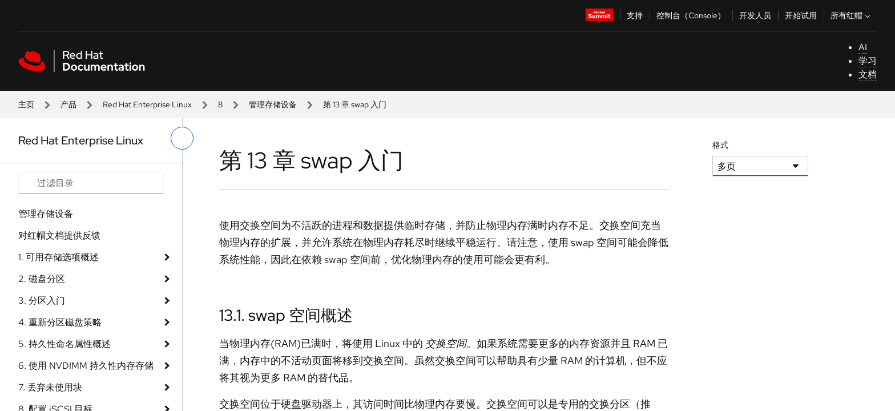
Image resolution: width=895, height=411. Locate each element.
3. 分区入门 (41, 301)
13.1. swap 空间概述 (286, 315)
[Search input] (91, 183)
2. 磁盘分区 (41, 279)
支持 (635, 15)
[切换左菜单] (182, 138)
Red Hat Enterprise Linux (147, 104)
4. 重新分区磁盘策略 (60, 322)
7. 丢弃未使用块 (50, 387)
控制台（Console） (690, 15)
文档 (867, 74)
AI (862, 47)
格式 (720, 145)
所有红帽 (852, 15)
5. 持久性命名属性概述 (64, 344)
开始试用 (801, 15)
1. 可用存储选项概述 (58, 257)
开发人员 (755, 15)
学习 (867, 61)
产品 (68, 104)
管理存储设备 (273, 104)
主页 (26, 104)
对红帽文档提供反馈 (59, 235)
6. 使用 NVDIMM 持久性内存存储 (86, 366)
